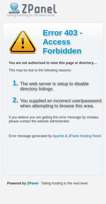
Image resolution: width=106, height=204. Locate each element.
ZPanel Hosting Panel (84, 136)
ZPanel (32, 183)
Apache (58, 136)
